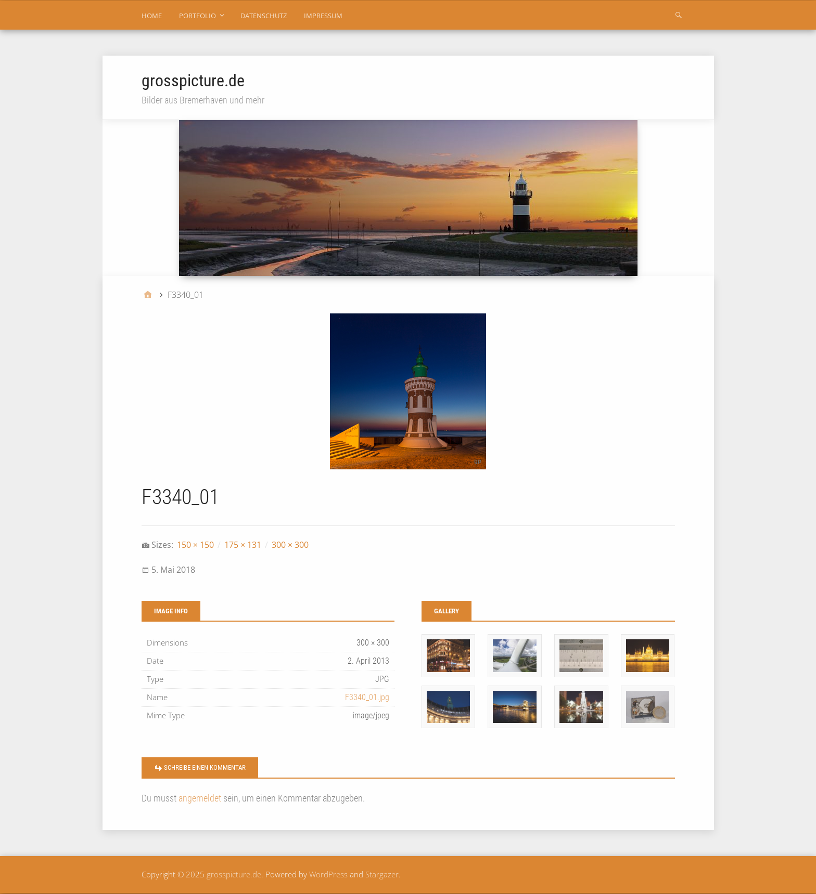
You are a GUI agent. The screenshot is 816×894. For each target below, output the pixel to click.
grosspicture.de (193, 80)
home (152, 15)
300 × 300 (290, 544)
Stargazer (382, 874)
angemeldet (199, 798)
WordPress (328, 874)
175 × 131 (242, 544)
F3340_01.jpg (367, 697)
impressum (323, 15)
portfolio (197, 15)
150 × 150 (195, 544)
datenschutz (263, 15)
